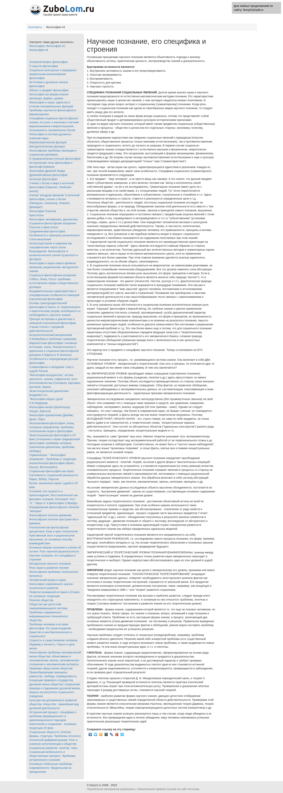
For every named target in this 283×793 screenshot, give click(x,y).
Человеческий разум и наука (47, 579)
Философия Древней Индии (47, 170)
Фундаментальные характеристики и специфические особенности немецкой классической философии (54, 295)
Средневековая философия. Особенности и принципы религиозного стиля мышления (54, 235)
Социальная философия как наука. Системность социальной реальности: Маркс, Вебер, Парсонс (53, 475)
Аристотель (36, 215)
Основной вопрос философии (48, 61)
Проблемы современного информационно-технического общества (48, 616)
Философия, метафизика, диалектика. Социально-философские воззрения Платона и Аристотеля (53, 223)
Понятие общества (41, 600)
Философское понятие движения (50, 515)
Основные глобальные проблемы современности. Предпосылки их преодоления (50, 767)
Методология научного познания (50, 563)
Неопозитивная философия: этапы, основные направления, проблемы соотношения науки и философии (52, 427)
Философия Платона (42, 211)
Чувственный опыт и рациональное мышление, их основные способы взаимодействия (52, 539)
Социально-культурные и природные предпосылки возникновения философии (52, 74)
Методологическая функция (47, 146)
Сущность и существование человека (53, 640)
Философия (36, 46)
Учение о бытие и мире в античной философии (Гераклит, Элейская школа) (51, 187)
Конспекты (35, 27)
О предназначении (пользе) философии (55, 158)
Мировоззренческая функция (48, 142)
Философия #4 (38, 50)
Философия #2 (55, 46)
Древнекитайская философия (48, 175)
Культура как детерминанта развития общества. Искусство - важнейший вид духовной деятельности (54, 704)
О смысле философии (43, 66)
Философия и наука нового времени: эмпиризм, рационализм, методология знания (53, 267)
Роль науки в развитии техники (49, 567)
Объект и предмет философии (49, 90)
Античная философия (43, 179)
